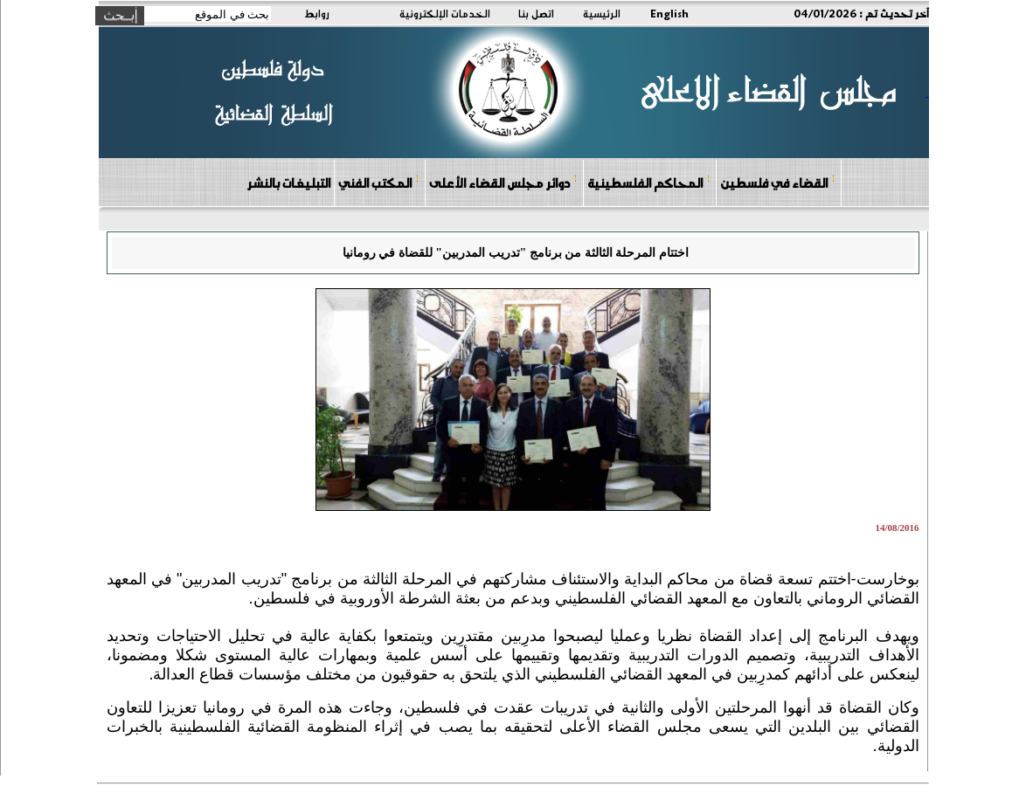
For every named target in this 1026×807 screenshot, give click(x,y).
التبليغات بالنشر (288, 182)
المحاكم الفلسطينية (649, 182)
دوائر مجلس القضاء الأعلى (503, 182)
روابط (316, 13)
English (669, 13)
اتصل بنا (536, 13)
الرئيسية (601, 13)
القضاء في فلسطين (777, 182)
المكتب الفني (378, 182)
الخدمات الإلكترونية (444, 13)
